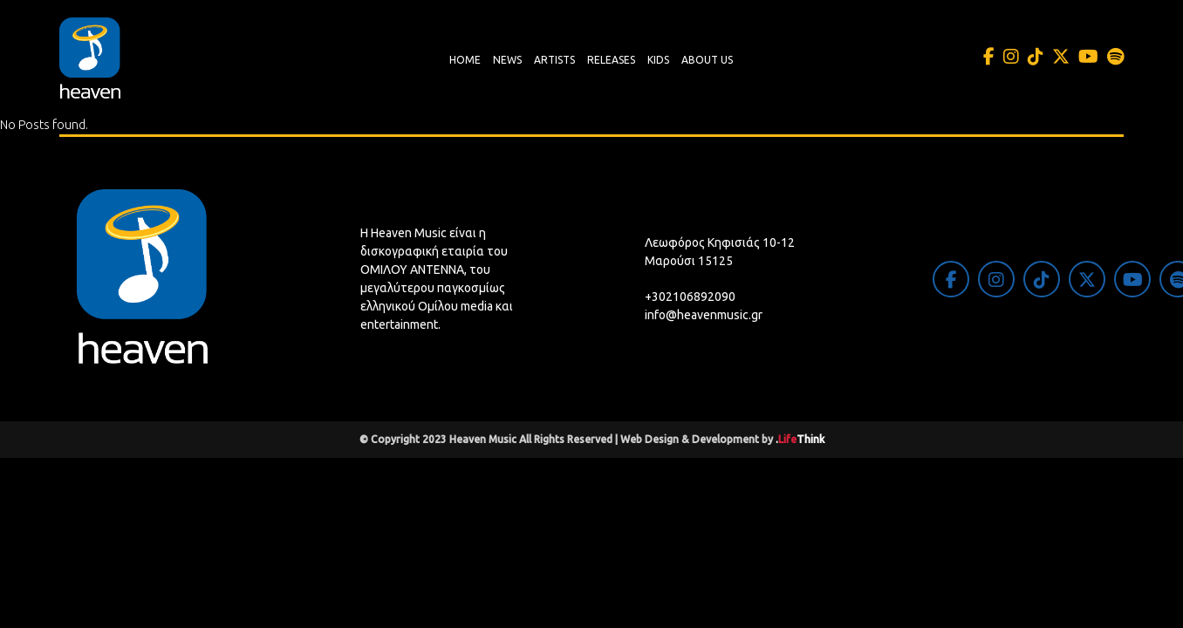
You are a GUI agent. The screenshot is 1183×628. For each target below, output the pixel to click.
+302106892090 (690, 297)
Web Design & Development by (722, 439)
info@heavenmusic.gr (703, 315)
